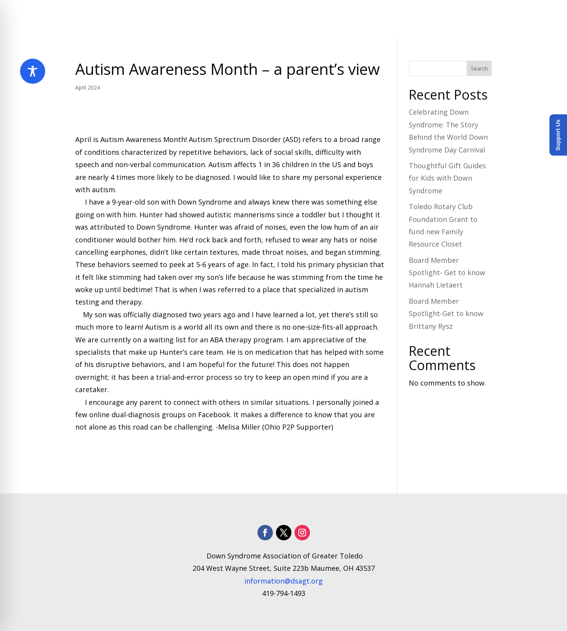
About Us (227, 19)
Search (479, 68)
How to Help (428, 19)
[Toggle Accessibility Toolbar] (32, 71)
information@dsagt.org (283, 580)
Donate (479, 19)
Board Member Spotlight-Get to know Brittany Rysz (446, 313)
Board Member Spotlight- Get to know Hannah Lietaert (447, 272)
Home (191, 19)
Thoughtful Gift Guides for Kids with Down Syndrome (447, 178)
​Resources (372, 19)
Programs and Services (298, 19)
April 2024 (87, 87)
